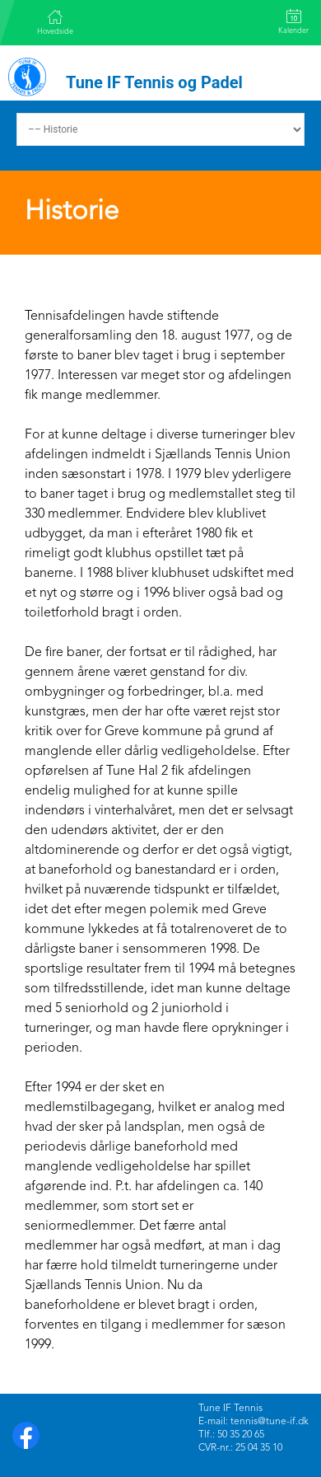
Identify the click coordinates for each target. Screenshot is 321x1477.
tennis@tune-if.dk (269, 1422)
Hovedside (55, 22)
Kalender (293, 22)
